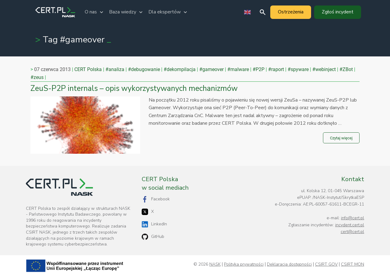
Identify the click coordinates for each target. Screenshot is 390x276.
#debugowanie (144, 69)
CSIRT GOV (326, 264)
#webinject (324, 69)
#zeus (37, 77)
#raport (276, 69)
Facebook (156, 199)
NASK (215, 264)
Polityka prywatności (244, 264)
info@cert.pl (352, 218)
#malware (238, 69)
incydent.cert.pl (349, 225)
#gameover (211, 69)
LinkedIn (154, 224)
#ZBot (346, 69)
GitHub (153, 237)
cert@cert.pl (352, 232)
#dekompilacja (180, 69)
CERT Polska (88, 69)
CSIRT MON (352, 264)
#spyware (298, 69)
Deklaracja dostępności (289, 264)
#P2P (258, 69)
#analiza (114, 69)
